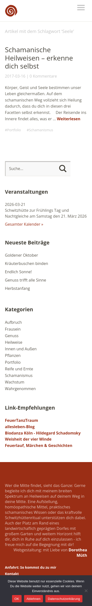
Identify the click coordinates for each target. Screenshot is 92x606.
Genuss (12, 335)
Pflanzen (13, 355)
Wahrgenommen (20, 388)
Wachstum (14, 382)
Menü (81, 7)
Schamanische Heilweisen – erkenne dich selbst (39, 58)
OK (16, 599)
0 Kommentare (43, 76)
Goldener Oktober (21, 255)
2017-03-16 (15, 76)
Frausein (13, 329)
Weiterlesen (68, 118)
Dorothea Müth (78, 552)
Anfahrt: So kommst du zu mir (30, 567)
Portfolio (14, 130)
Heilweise (13, 342)
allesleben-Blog (20, 426)
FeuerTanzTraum (21, 420)
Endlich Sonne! (18, 271)
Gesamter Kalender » (24, 224)
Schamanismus (41, 130)
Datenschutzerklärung (64, 599)
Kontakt (12, 573)
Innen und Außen (21, 349)
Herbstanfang (17, 288)
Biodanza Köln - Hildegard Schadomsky (43, 433)
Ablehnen (33, 599)
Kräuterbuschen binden (26, 263)
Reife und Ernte (19, 369)
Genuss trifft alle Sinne (25, 280)
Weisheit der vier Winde (28, 439)
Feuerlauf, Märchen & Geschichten (38, 445)
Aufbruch (13, 322)
